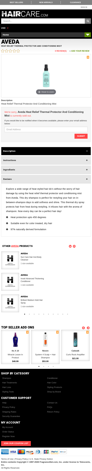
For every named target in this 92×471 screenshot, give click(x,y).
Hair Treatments (9, 382)
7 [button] (53, 314)
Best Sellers (16, 2)
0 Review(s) (61, 51)
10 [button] (67, 314)
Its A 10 (15, 351)
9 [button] (62, 314)
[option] (46, 260)
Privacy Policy (8, 407)
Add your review (80, 51)
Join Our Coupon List (16, 443)
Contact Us (52, 403)
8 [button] (58, 314)
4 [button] (39, 314)
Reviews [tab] (7, 179)
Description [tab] (9, 151)
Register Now (8, 436)
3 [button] (34, 314)
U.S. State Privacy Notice (41, 459)
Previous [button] (70, 246)
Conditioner (52, 378)
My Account (7, 427)
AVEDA (15, 246)
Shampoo (6, 378)
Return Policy (53, 412)
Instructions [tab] (9, 160)
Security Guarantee (11, 416)
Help (4, 403)
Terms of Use (7, 459)
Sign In (84, 7)
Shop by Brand (54, 392)
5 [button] (43, 314)
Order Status (8, 432)
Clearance (75, 2)
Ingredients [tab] (9, 169)
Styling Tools (8, 392)
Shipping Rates (9, 412)
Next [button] (74, 246)
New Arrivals (46, 2)
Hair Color (52, 382)
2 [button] (29, 314)
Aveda (24, 253)
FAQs (49, 407)
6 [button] (48, 314)
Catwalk (75, 351)
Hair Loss (6, 387)
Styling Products (54, 387)
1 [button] (24, 314)
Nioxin (45, 351)
